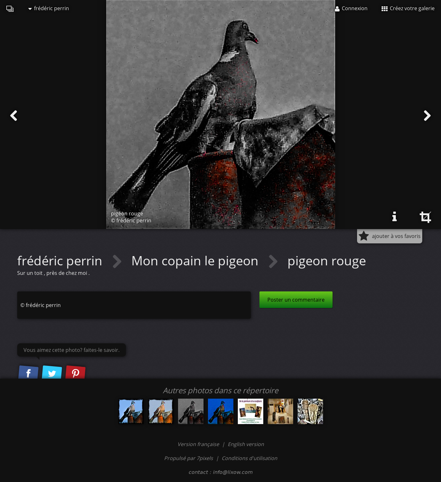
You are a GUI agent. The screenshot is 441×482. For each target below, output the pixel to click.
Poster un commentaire (296, 299)
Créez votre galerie (408, 8)
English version (246, 444)
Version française (198, 444)
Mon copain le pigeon (196, 260)
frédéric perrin (48, 8)
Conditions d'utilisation (249, 458)
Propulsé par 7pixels (188, 458)
